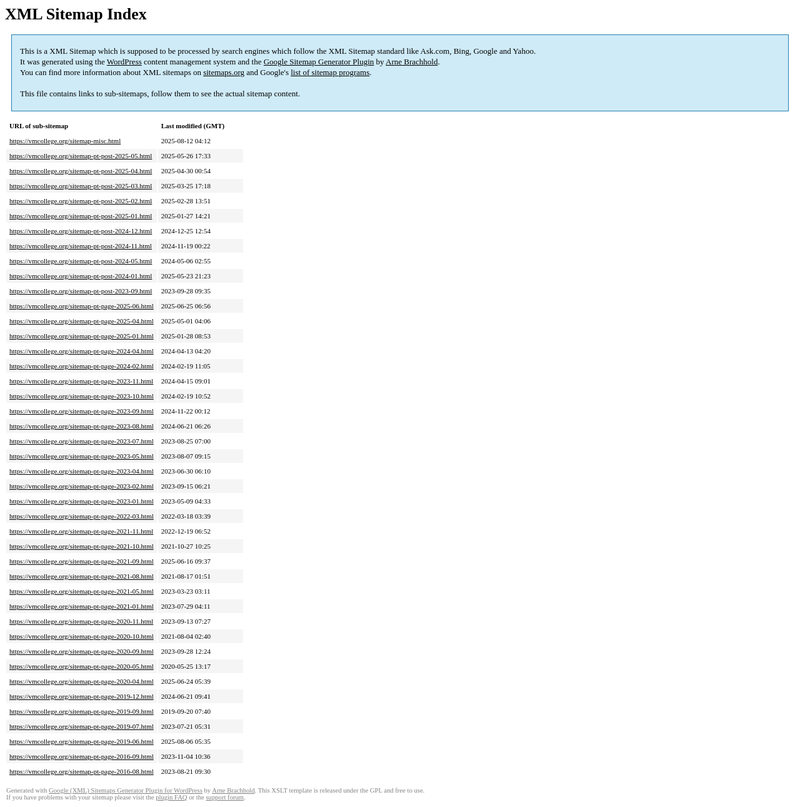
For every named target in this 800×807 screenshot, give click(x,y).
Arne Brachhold (412, 61)
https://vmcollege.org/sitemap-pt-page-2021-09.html (81, 561)
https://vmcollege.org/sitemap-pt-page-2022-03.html (81, 516)
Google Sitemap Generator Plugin (319, 61)
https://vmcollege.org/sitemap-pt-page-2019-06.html (81, 741)
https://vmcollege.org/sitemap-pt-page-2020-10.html (81, 636)
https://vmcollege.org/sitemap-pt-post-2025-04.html (80, 171)
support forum (225, 797)
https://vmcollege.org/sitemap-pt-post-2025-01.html (80, 216)
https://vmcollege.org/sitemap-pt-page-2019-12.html (81, 696)
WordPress (124, 61)
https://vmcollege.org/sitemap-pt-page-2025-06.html (81, 306)
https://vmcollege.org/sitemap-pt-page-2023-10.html (81, 396)
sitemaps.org (223, 72)
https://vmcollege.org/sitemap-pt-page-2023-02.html (81, 486)
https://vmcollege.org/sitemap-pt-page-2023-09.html (81, 411)
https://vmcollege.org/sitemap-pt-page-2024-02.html (81, 366)
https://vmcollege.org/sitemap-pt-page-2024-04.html (81, 351)
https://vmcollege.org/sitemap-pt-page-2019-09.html (81, 711)
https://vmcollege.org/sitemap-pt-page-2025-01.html (81, 336)
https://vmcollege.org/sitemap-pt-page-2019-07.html (81, 726)
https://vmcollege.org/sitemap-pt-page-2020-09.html (81, 651)
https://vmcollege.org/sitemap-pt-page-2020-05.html (81, 666)
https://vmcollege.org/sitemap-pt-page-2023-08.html (81, 426)
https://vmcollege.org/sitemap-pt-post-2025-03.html (80, 186)
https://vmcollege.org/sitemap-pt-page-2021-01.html (81, 606)
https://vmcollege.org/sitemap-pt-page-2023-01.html (81, 501)
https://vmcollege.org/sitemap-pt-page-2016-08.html (81, 771)
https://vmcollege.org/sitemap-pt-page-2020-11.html (81, 621)
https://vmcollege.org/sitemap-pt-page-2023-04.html (81, 471)
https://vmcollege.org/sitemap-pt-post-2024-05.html (80, 261)
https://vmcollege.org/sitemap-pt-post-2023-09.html (80, 291)
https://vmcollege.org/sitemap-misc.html (65, 141)
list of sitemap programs (330, 72)
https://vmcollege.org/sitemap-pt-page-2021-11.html (81, 531)
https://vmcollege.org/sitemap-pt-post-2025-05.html (80, 156)
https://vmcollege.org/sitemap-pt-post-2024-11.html (80, 246)
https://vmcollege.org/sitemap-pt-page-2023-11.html (81, 381)
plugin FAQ (171, 797)
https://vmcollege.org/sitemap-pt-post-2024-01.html (80, 276)
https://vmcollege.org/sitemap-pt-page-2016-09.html (81, 756)
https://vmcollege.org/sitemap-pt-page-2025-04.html (81, 321)
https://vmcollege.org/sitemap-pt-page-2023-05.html (81, 456)
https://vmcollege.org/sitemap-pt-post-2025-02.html (80, 201)
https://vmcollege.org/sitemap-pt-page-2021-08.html (81, 576)
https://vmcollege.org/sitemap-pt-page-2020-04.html (81, 681)
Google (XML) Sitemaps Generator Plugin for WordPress (125, 790)
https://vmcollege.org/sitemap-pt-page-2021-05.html (81, 591)
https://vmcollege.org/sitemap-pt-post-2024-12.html (80, 231)
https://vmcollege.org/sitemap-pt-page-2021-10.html (81, 546)
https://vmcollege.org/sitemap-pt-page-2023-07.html (81, 441)
